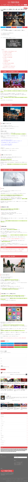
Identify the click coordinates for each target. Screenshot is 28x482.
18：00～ (5, 58)
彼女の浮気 (2, 437)
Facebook (19, 400)
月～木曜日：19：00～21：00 (7, 54)
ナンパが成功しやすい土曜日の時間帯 (7, 57)
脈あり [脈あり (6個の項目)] (7, 451)
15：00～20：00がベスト (7, 64)
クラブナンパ (2, 423)
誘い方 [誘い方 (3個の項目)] (13, 451)
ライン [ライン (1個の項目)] (1, 450)
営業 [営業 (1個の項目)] (13, 450)
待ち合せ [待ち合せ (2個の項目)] (1, 451)
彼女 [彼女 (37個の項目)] (21, 450)
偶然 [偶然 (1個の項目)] (5, 450)
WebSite (13, 400)
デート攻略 (2, 425)
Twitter (16, 400)
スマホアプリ (15, 5)
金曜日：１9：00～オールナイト (7, 55)
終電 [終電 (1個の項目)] (6, 451)
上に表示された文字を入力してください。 (5, 366)
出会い (1, 430)
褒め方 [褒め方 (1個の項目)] (9, 451)
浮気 (10, 5)
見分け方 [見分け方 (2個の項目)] (11, 451)
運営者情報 (19, 5)
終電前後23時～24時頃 (6, 60)
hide (3, 49)
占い (12, 5)
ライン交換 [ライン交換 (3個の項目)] (4, 450)
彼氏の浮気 (2, 435)
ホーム (2, 5)
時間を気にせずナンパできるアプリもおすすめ (8, 67)
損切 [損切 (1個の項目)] (3, 451)
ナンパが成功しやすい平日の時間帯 (7, 52)
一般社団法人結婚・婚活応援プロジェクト (18, 464)
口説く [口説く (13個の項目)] (11, 450)
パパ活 (1, 428)
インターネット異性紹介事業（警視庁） (18, 462)
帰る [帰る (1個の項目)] (20, 450)
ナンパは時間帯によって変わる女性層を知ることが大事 (9, 51)
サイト (1, 363)
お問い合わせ (22, 5)
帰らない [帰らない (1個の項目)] (18, 450)
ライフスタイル (2, 442)
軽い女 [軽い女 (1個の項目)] (15, 451)
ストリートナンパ (3, 421)
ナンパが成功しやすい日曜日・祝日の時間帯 (8, 63)
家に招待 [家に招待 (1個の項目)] (16, 450)
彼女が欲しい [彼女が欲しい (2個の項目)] (24, 450)
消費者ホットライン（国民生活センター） (18, 463)
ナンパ (1, 418)
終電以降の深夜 (5, 61)
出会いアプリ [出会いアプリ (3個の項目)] (9, 450)
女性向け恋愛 (8, 5)
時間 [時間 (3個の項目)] (4, 451)
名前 (1, 358)
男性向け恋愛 (4, 5)
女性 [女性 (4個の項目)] (14, 450)
